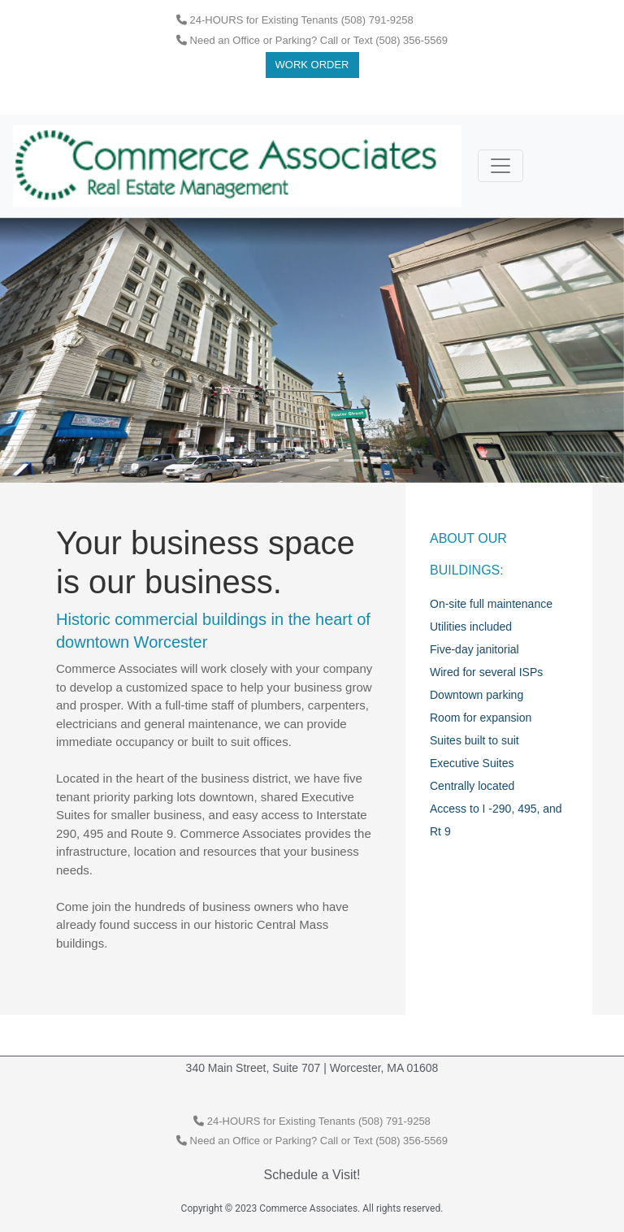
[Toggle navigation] (500, 166)
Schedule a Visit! (312, 1175)
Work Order (312, 65)
